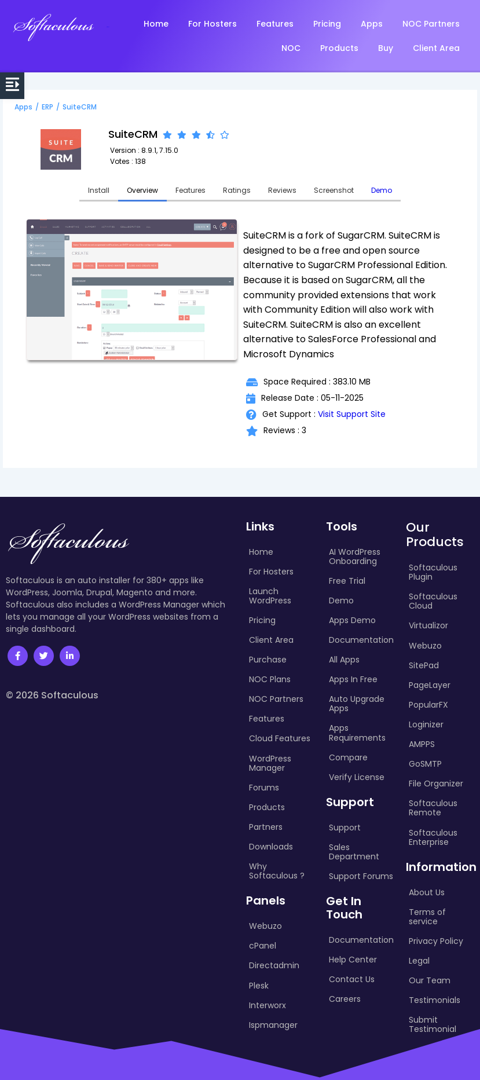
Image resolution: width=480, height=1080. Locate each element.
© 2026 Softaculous (52, 695)
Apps (23, 107)
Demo (381, 190)
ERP (47, 107)
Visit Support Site (352, 414)
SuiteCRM (80, 107)
